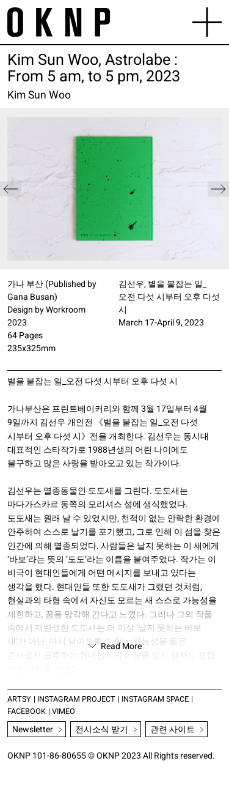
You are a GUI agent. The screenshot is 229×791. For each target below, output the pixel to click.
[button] (218, 188)
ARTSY (19, 699)
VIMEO (63, 711)
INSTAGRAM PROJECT (76, 699)
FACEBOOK (26, 711)
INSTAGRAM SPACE (155, 699)
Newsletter (32, 729)
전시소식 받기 (101, 729)
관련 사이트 (172, 729)
